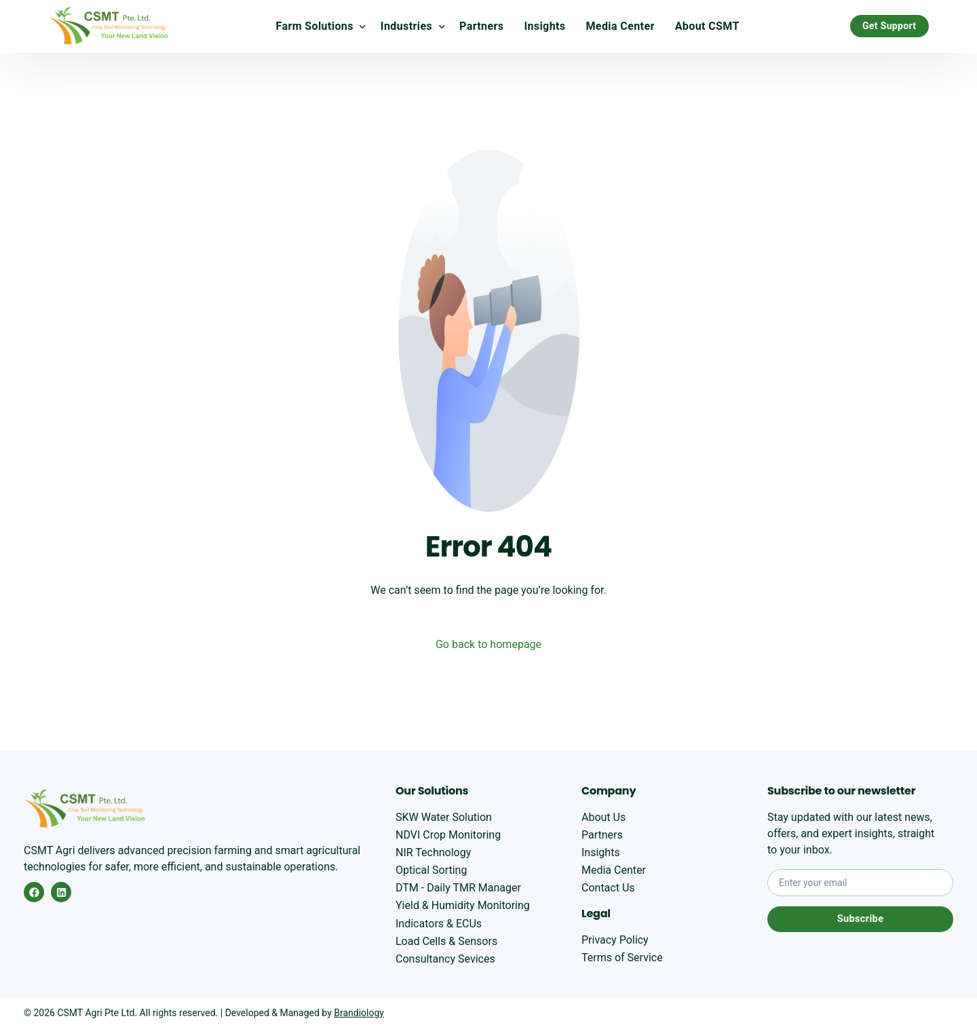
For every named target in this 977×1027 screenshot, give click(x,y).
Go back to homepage (488, 644)
